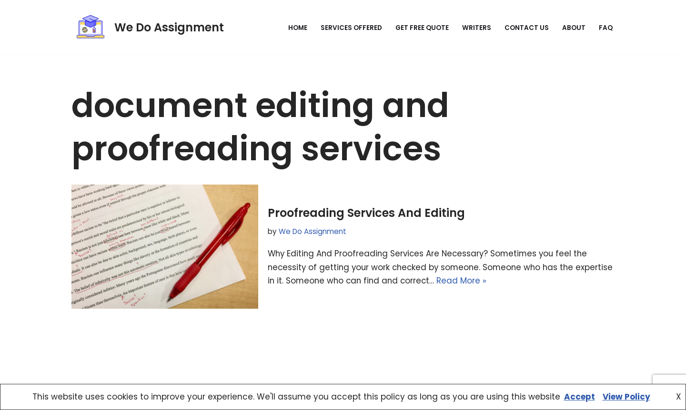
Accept (579, 396)
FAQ (606, 27)
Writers (476, 27)
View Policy (626, 396)
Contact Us (526, 27)
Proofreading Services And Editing (366, 213)
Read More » (506, 281)
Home (297, 27)
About (573, 27)
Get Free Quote (422, 27)
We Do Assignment (313, 231)
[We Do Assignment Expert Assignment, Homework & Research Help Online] (147, 28)
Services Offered (351, 27)
